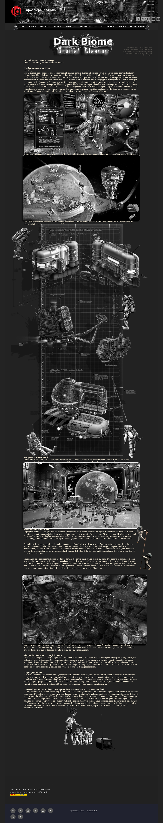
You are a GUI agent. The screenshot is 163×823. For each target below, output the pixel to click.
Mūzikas (71, 26)
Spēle (32, 26)
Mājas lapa (19, 26)
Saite (122, 26)
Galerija (45, 26)
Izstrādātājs (108, 26)
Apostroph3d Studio (41, 10)
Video (58, 26)
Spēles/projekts (88, 26)
